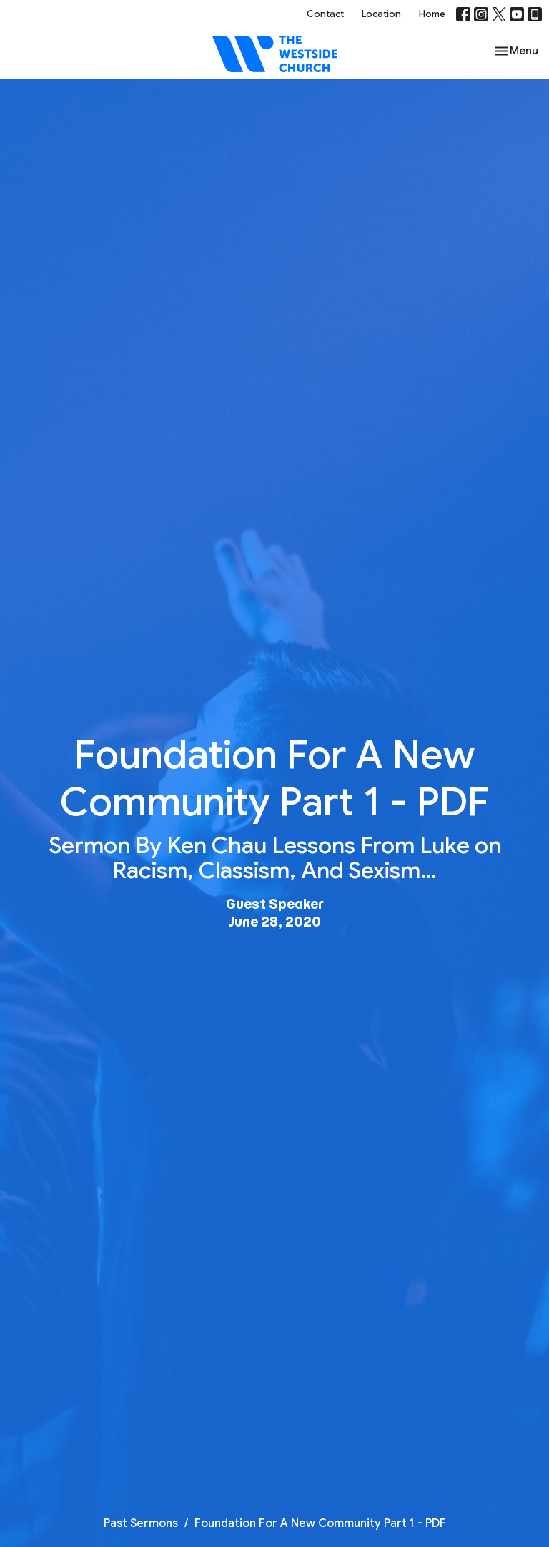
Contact (325, 14)
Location (381, 14)
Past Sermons (141, 1523)
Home (432, 14)
